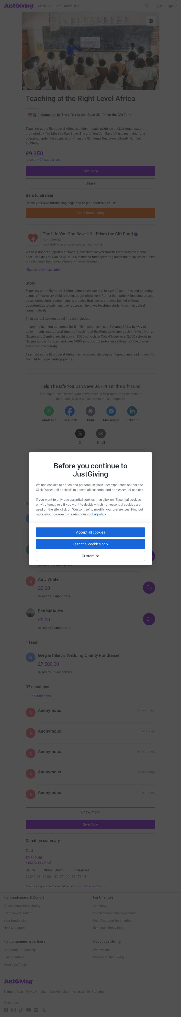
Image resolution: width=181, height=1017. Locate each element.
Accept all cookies (90, 532)
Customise (90, 556)
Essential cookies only (90, 544)
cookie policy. (97, 514)
